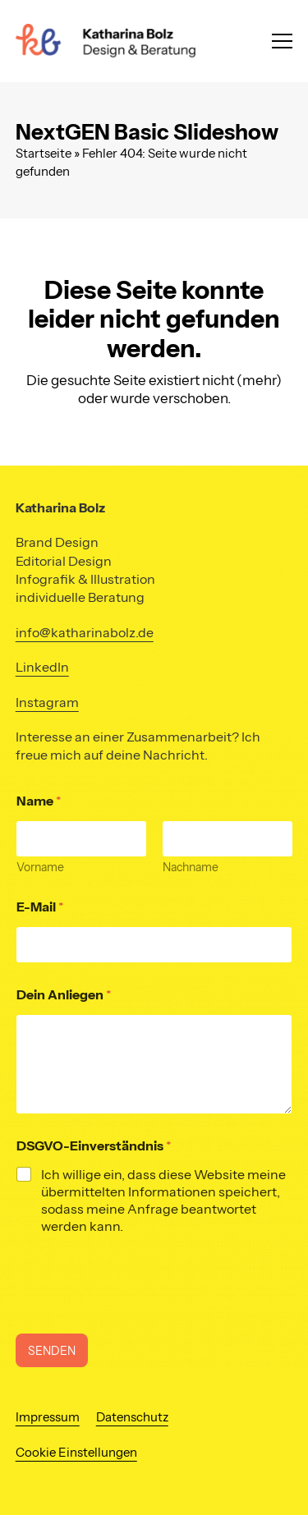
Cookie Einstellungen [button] (76, 1452)
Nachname (190, 868)
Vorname (40, 868)
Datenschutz (132, 1417)
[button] (282, 41)
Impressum (48, 1417)
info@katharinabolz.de (85, 632)
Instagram (47, 702)
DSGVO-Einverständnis (94, 1146)
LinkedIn (42, 667)
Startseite (43, 153)
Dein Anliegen (64, 995)
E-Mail (40, 907)
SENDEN (52, 1350)
